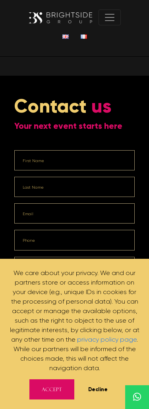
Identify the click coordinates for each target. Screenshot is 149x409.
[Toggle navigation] (110, 17)
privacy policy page (107, 339)
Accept (52, 389)
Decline (98, 389)
